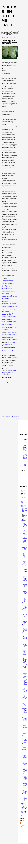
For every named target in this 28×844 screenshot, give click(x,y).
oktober (24, 513)
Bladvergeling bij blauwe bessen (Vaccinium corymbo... (24, 568)
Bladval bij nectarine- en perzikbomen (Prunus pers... (24, 682)
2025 (22, 491)
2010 (22, 812)
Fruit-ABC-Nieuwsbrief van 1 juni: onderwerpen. (24, 796)
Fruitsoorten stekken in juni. (24, 784)
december (24, 508)
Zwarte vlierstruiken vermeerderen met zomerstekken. (24, 628)
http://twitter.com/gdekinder (7, 350)
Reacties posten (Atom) (14, 418)
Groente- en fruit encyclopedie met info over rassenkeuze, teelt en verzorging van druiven (9, 323)
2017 (22, 502)
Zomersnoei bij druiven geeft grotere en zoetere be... (24, 651)
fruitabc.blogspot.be (24, 823)
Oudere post (16, 416)
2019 (22, 500)
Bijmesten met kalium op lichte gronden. (24, 689)
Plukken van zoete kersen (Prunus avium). (24, 605)
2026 (22, 490)
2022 (22, 496)
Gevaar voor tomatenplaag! (24, 705)
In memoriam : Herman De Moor (25, 440)
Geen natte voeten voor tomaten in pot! (24, 766)
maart (23, 803)
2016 (22, 504)
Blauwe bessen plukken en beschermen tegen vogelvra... (24, 528)
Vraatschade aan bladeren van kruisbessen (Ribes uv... (24, 712)
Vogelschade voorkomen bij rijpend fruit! (24, 660)
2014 (22, 506)
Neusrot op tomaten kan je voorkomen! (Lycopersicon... (24, 551)
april (23, 802)
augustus (24, 518)
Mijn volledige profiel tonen (23, 826)
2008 (22, 815)
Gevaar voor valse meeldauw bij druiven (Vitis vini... (24, 559)
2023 (22, 494)
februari (24, 804)
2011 (22, 811)
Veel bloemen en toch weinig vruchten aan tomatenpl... (24, 730)
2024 (22, 493)
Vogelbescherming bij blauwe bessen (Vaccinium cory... (24, 590)
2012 (22, 810)
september (24, 515)
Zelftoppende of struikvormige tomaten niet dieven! (24, 759)
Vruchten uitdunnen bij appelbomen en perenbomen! (24, 598)
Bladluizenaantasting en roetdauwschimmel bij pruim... (24, 613)
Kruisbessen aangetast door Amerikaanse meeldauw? (24, 542)
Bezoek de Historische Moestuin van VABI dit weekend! (25, 454)
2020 (22, 498)
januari (24, 807)
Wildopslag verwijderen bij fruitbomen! (24, 666)
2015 (22, 505)
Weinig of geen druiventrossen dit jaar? (24, 752)
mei (23, 800)
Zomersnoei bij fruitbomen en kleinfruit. (24, 695)
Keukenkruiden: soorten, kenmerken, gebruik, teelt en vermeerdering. (25, 462)
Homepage (10, 416)
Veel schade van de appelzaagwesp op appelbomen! (24, 673)
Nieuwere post (5, 416)
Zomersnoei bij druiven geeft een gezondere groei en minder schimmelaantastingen (9, 318)
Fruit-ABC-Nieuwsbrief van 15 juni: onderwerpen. (24, 643)
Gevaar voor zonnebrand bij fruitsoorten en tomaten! (24, 739)
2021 (22, 497)
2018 (22, 501)
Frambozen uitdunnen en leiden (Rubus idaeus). (24, 772)
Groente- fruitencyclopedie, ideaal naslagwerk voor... (24, 779)
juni (23, 521)
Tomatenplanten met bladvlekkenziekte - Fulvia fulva (24, 620)
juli (23, 520)
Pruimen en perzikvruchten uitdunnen (24, 746)
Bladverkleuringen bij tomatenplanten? (24, 700)
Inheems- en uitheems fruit (9, 16)
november (24, 510)
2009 (22, 814)
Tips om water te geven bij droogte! (24, 583)
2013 (22, 808)
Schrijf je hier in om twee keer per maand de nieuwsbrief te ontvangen (9, 344)
